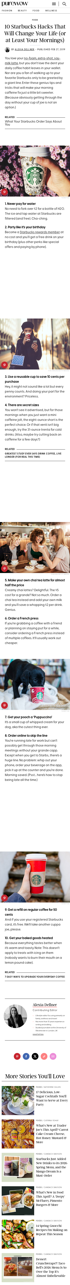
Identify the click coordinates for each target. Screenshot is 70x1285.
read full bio (38, 1034)
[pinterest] (4, 192)
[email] (53, 1056)
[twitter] (35, 1056)
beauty (22, 11)
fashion (7, 11)
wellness (51, 11)
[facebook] (26, 1056)
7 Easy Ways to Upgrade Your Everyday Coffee (35, 977)
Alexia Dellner (24, 50)
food (36, 11)
